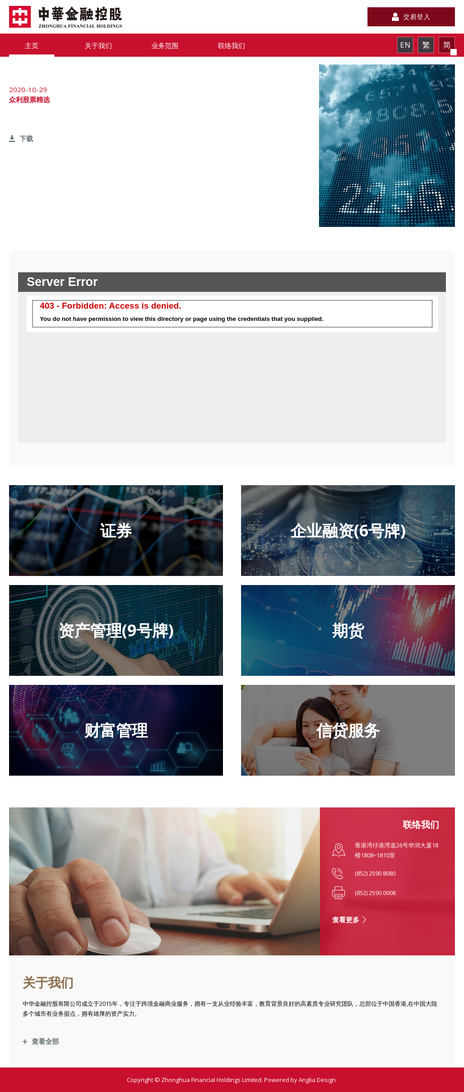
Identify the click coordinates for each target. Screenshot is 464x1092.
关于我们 (98, 45)
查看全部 (45, 1041)
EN (405, 44)
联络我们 (231, 45)
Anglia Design (317, 1080)
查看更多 (345, 919)
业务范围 (165, 45)
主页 (32, 45)
